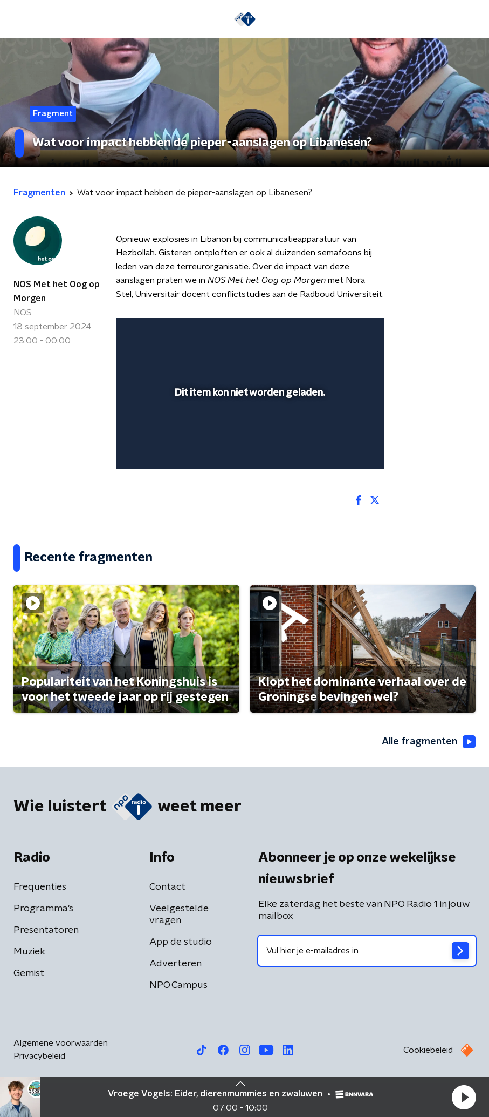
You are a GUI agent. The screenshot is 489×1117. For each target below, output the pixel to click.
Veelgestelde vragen (179, 914)
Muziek (29, 952)
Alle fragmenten (429, 741)
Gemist (28, 973)
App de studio (180, 942)
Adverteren (175, 964)
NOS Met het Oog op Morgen (56, 291)
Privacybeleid (39, 1056)
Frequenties (39, 887)
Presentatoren (46, 930)
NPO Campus (178, 985)
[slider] (248, 449)
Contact (167, 887)
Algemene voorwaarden (60, 1043)
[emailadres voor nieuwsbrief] (367, 951)
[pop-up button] (325, 333)
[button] (463, 1097)
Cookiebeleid (428, 1050)
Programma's (43, 908)
